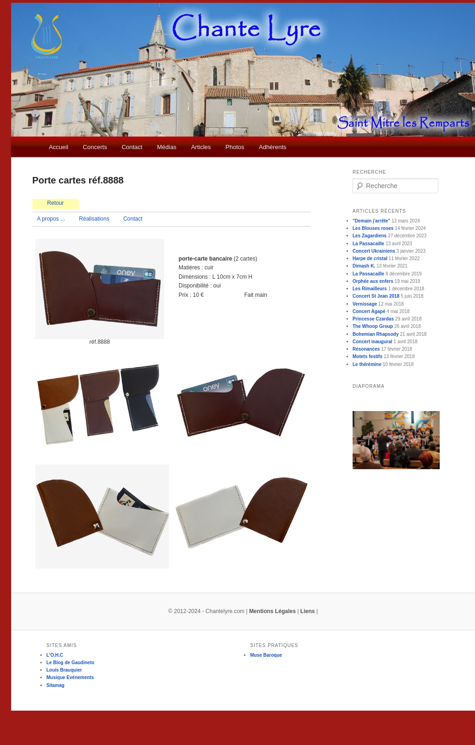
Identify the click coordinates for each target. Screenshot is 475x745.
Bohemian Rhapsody (375, 334)
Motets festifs (367, 356)
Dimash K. (364, 265)
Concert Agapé (369, 311)
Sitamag (55, 685)
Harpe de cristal (370, 258)
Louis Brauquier (64, 670)
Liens (307, 611)
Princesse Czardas (373, 318)
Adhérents (272, 147)
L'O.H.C (54, 655)
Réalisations (94, 219)
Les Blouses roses (373, 228)
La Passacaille (368, 243)
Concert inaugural (372, 341)
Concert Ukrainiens (374, 251)
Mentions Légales (272, 611)
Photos (234, 147)
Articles (201, 147)
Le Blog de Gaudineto (70, 662)
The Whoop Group (373, 326)
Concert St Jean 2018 (376, 296)
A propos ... (51, 219)
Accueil (58, 147)
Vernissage (365, 304)
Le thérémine (367, 364)
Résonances (366, 349)
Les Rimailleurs (370, 288)
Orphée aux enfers (373, 281)
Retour (55, 203)
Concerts (95, 147)
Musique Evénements (70, 677)
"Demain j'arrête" (371, 220)
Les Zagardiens (369, 235)
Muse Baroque (266, 655)
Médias (166, 147)
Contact (132, 147)
